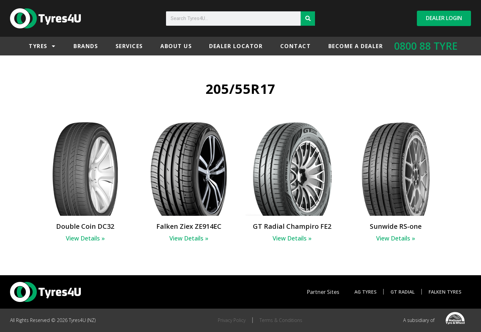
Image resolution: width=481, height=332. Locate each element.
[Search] (308, 18)
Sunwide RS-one (396, 226)
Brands (85, 46)
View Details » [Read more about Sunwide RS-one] (395, 238)
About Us (176, 46)
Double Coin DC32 (85, 226)
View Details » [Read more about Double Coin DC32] (85, 238)
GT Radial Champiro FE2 (292, 226)
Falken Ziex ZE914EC (188, 226)
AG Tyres (365, 292)
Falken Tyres (445, 292)
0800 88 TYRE (426, 46)
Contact (295, 46)
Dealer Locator (236, 46)
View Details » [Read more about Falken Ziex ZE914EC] (188, 238)
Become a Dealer (355, 46)
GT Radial (402, 292)
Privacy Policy (232, 320)
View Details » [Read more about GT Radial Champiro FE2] (292, 238)
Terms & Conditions (281, 320)
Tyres (42, 46)
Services (129, 46)
